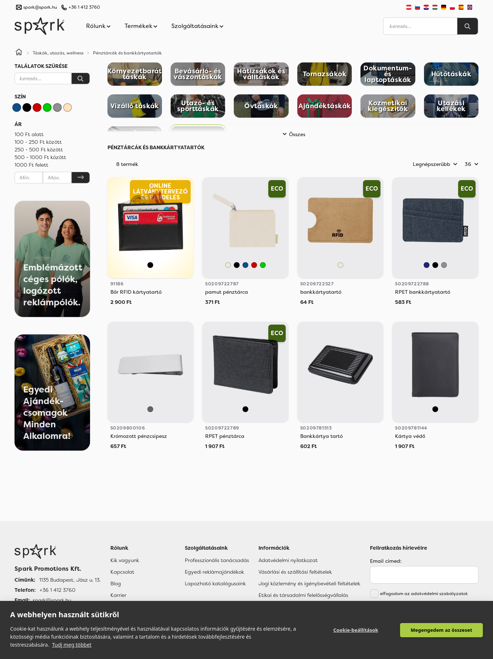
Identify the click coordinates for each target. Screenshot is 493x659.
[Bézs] (67, 107)
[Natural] (228, 265)
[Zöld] (47, 107)
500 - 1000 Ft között (40, 157)
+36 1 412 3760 (84, 7)
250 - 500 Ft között (39, 149)
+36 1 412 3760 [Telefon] (58, 590)
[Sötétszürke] (150, 409)
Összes (292, 134)
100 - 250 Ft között (38, 142)
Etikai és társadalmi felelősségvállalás (303, 595)
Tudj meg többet (71, 644)
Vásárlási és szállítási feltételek (295, 572)
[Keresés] (80, 78)
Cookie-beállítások (355, 630)
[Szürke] (57, 107)
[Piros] (37, 107)
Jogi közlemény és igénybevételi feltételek (309, 583)
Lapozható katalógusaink (215, 583)
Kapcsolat (122, 572)
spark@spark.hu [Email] (52, 600)
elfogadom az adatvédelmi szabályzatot (424, 594)
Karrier (118, 595)
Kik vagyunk (124, 560)
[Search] (467, 26)
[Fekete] (27, 107)
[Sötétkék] (426, 265)
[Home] (19, 53)
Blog (115, 583)
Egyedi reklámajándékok (214, 572)
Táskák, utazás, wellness (58, 53)
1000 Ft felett (31, 165)
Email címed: (386, 561)
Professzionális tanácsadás (217, 560)
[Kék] (16, 107)
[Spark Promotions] (40, 26)
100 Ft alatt (29, 134)
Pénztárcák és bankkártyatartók (127, 53)
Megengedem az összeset (441, 630)
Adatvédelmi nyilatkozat (288, 560)
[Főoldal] (58, 551)
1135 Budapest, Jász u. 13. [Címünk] (70, 580)
